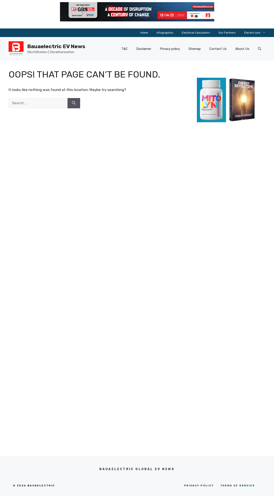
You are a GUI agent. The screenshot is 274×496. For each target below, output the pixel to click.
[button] (259, 48)
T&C (124, 49)
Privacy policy (170, 49)
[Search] (73, 103)
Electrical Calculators (196, 32)
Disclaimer (143, 49)
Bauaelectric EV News (56, 46)
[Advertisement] (227, 208)
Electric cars (257, 32)
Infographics (165, 32)
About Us (242, 49)
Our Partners (227, 32)
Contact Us (218, 49)
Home (144, 32)
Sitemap (195, 49)
